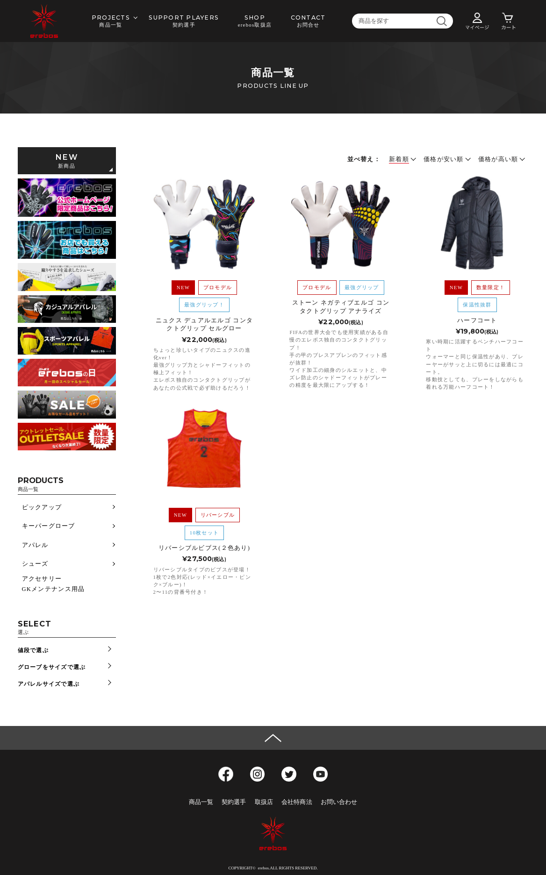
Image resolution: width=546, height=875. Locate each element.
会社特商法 (296, 802)
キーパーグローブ (48, 526)
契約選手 (234, 802)
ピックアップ (42, 507)
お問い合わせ (339, 802)
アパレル (35, 545)
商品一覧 (201, 802)
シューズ (35, 564)
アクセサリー (42, 579)
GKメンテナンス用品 (53, 589)
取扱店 (264, 802)
